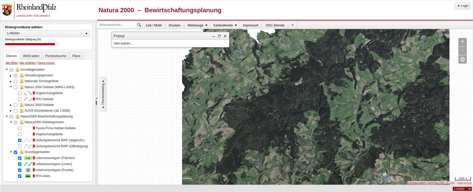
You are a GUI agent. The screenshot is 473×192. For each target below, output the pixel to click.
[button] (214, 36)
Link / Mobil (154, 25)
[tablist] (48, 117)
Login (463, 6)
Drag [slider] (57, 44)
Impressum (250, 25)
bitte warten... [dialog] (123, 43)
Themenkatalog (103, 94)
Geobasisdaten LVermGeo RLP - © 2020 (431, 182)
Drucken (174, 25)
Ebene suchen (46, 62)
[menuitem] (153, 25)
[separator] (96, 103)
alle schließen (28, 62)
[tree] (47, 123)
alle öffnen (12, 62)
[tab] (11, 56)
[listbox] (47, 33)
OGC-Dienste (275, 25)
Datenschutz (464, 182)
